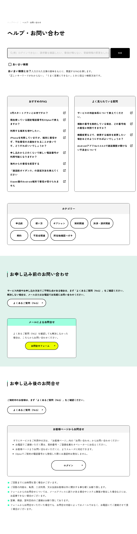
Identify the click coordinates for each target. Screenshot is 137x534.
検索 (120, 53)
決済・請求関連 (101, 223)
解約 (19, 235)
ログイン (68, 465)
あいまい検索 (18, 64)
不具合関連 (39, 235)
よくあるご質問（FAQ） (26, 303)
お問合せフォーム (40, 345)
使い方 (39, 223)
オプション (59, 223)
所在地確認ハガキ (63, 235)
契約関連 (79, 223)
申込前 (19, 223)
